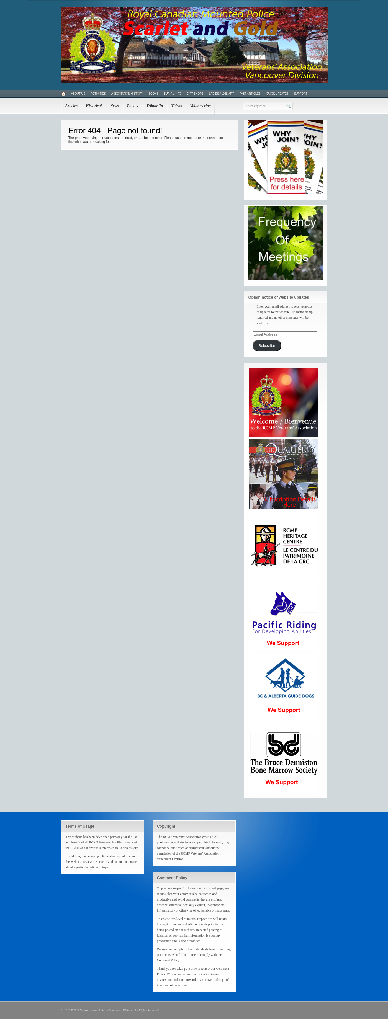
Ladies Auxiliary (221, 93)
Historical (94, 106)
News (114, 106)
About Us (78, 93)
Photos (132, 106)
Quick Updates (277, 93)
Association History (127, 93)
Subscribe (266, 346)
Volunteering (200, 106)
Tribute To (154, 106)
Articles (71, 106)
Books (153, 93)
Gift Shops (195, 93)
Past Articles (250, 93)
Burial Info (172, 93)
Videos (176, 106)
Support (300, 93)
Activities (98, 93)
